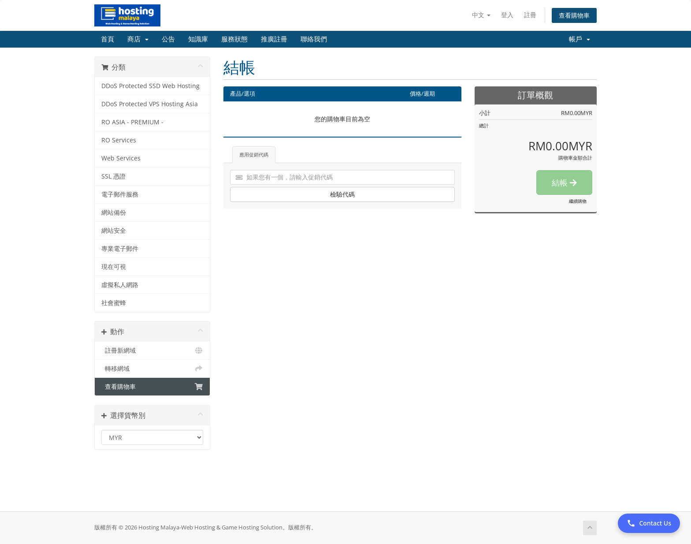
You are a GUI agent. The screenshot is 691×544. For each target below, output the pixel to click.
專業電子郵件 (119, 249)
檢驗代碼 (342, 194)
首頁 (107, 39)
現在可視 (113, 267)
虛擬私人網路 (119, 285)
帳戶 (579, 39)
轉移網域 (152, 368)
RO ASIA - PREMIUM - (132, 122)
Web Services (121, 158)
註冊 (530, 15)
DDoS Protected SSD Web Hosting (150, 86)
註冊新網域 (152, 350)
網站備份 (113, 212)
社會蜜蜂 (113, 303)
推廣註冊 (274, 39)
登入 (507, 15)
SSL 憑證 (113, 176)
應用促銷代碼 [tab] (253, 154)
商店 (138, 39)
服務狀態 (234, 39)
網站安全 (113, 231)
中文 (481, 15)
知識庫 (198, 39)
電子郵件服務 (119, 194)
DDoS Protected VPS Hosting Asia (149, 104)
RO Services (118, 140)
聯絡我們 (314, 39)
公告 (168, 39)
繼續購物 (578, 201)
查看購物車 (574, 15)
